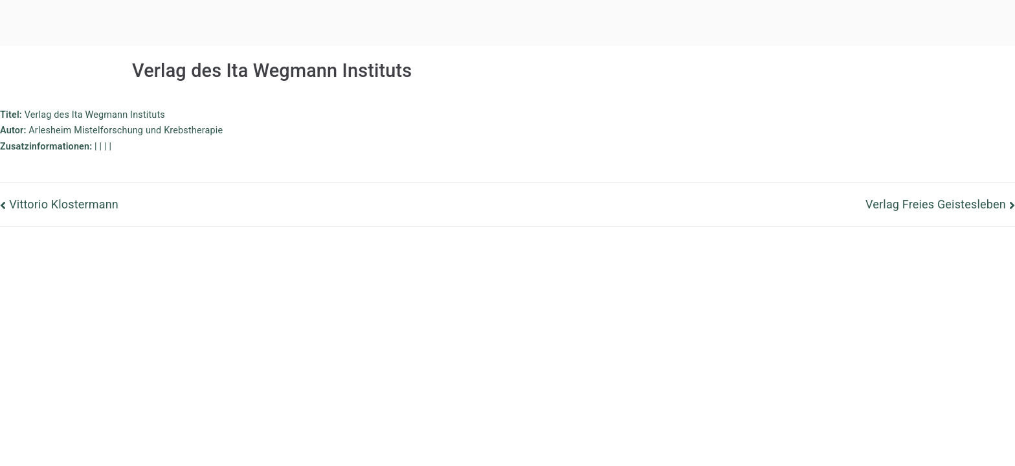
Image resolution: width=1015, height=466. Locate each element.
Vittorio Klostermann (63, 204)
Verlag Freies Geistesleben (935, 204)
